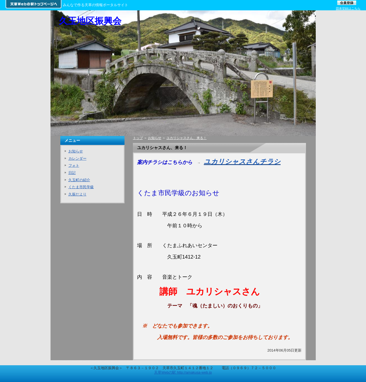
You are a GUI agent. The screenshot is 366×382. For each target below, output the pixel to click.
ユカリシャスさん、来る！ (186, 138)
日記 (72, 173)
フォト (73, 165)
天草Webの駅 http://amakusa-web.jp (183, 372)
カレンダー (77, 158)
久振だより (77, 194)
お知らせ (154, 138)
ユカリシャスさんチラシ (242, 161)
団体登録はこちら (348, 8)
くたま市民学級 (81, 187)
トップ (138, 138)
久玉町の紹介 (79, 180)
